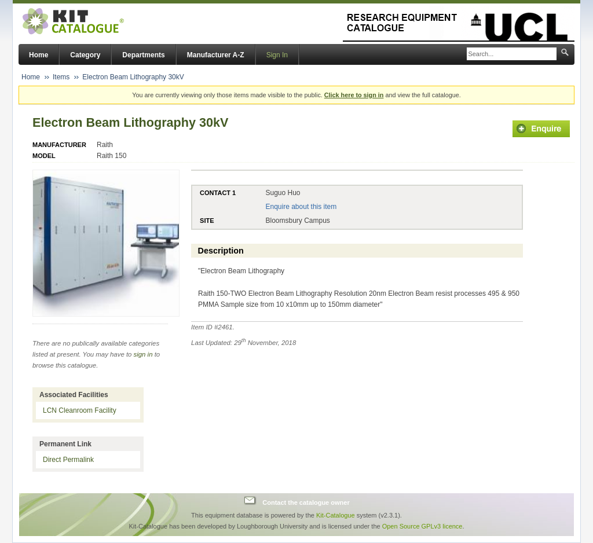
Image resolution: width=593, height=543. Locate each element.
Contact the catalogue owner (305, 501)
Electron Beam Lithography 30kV (133, 77)
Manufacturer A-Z (215, 55)
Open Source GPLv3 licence (422, 526)
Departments (143, 55)
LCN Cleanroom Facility (79, 410)
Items (61, 77)
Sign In (277, 55)
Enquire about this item (300, 207)
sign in (143, 354)
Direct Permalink (68, 460)
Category (85, 55)
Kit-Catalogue (335, 515)
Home (38, 55)
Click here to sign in (354, 94)
